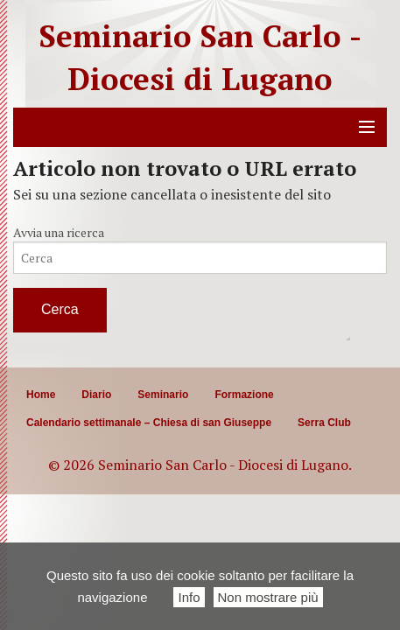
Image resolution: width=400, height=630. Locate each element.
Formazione (243, 394)
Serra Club (324, 422)
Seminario (162, 394)
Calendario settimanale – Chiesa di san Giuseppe (148, 422)
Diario (96, 394)
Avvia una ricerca (58, 232)
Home (40, 394)
